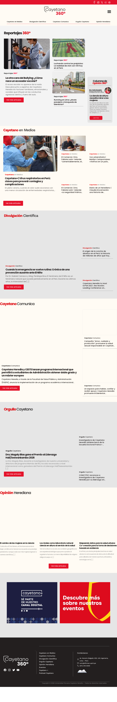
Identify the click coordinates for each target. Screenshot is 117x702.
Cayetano (16, 451)
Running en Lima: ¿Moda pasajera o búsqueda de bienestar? (65, 102)
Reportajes (13, 33)
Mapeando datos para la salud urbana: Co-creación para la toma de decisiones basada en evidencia (98, 546)
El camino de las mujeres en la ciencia (17, 543)
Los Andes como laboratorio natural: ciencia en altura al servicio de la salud (57, 544)
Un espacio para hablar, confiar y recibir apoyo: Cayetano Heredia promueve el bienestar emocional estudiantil (99, 392)
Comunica (92, 338)
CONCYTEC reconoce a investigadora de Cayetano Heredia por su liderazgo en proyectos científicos (92, 478)
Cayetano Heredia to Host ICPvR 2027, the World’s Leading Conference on (95, 286)
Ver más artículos (13, 100)
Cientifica (14, 266)
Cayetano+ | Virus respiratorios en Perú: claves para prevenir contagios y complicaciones (27, 181)
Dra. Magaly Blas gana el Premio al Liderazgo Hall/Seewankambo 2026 (31, 456)
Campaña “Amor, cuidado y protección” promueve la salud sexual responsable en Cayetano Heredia (99, 344)
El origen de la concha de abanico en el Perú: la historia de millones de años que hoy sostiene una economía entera (97, 254)
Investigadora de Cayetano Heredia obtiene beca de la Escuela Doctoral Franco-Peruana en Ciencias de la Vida (93, 443)
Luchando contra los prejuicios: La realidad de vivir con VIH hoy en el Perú (68, 65)
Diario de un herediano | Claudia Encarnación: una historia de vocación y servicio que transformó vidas (100, 192)
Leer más (96, 118)
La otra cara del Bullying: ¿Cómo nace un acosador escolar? (24, 79)
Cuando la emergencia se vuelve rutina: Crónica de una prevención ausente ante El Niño (38, 271)
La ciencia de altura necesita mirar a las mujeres (99, 98)
